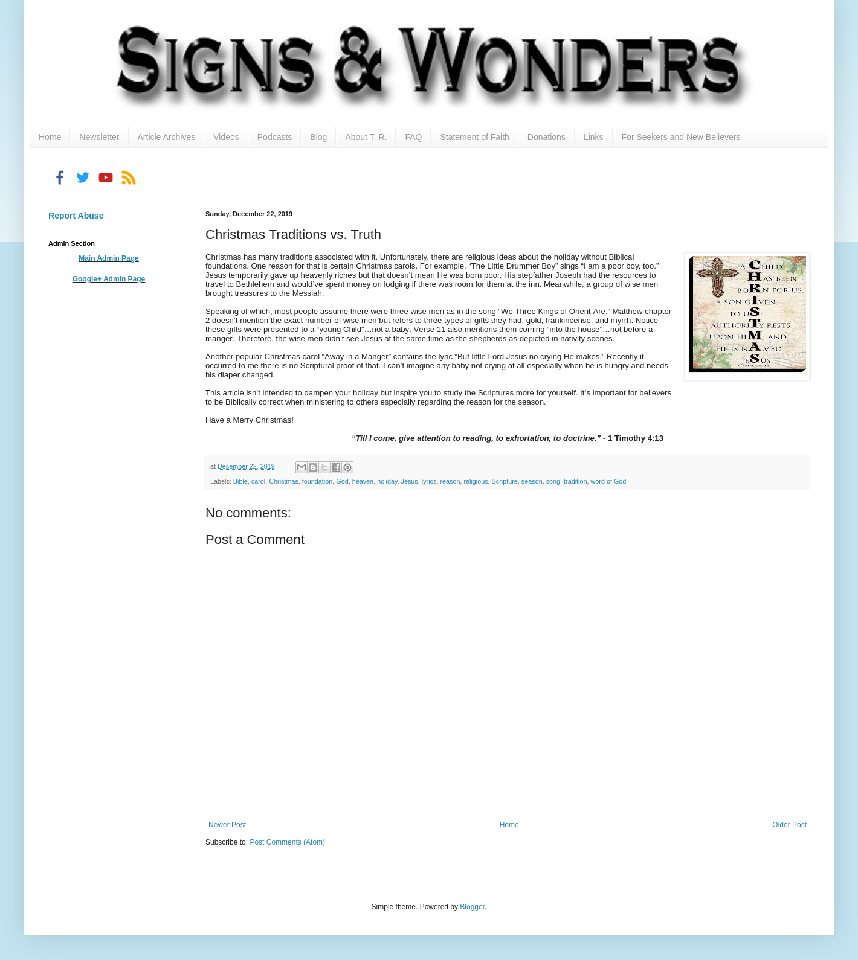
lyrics (429, 481)
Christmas (283, 481)
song (553, 481)
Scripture (505, 481)
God (342, 481)
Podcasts (274, 137)
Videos (226, 137)
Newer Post (227, 825)
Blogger (472, 907)
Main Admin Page (109, 258)
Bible (240, 481)
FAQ (413, 137)
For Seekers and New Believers (681, 137)
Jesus (409, 481)
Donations (546, 137)
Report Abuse (75, 215)
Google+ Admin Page (109, 279)
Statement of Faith (474, 137)
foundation (317, 481)
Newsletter (99, 137)
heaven (362, 481)
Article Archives (167, 137)
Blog (318, 137)
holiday (387, 481)
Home (50, 137)
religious (475, 481)
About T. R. (366, 137)
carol (258, 481)
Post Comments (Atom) (287, 842)
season (532, 481)
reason (450, 481)
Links (594, 137)
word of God (609, 481)
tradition (575, 481)
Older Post (789, 825)
